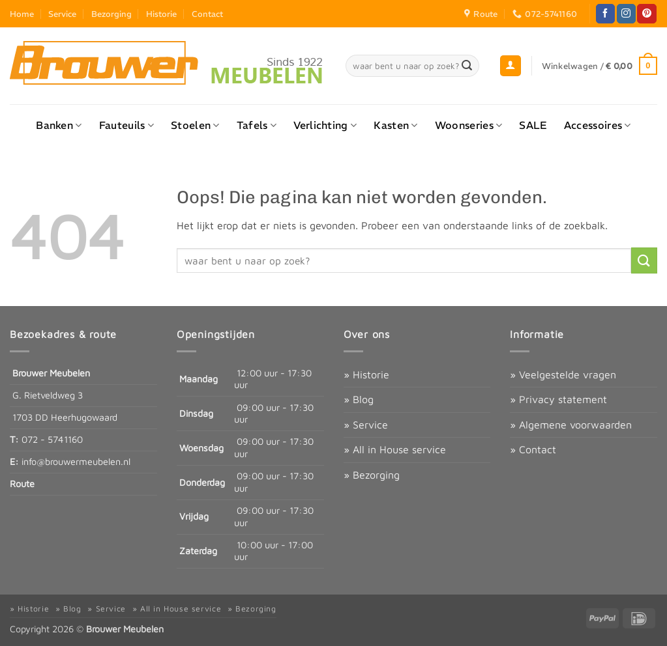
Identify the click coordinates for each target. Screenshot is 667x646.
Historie (161, 13)
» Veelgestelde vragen (563, 374)
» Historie (366, 374)
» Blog (359, 399)
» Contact (533, 449)
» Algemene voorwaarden (571, 424)
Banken (59, 125)
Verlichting (325, 125)
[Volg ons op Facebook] (605, 13)
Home (22, 13)
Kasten (395, 125)
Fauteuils (126, 125)
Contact (207, 13)
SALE (532, 125)
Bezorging (111, 13)
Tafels (256, 125)
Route (22, 483)
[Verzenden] (467, 66)
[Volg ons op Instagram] (626, 13)
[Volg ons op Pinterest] (646, 13)
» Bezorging (372, 475)
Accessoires (597, 125)
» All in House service (395, 449)
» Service (366, 424)
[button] (510, 66)
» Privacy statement (558, 399)
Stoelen (195, 125)
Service (62, 13)
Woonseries (469, 125)
